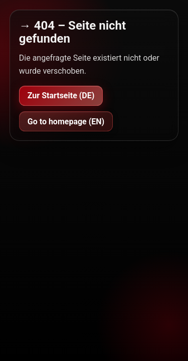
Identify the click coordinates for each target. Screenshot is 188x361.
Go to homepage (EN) (66, 121)
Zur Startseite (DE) (61, 95)
